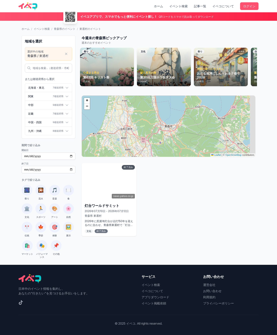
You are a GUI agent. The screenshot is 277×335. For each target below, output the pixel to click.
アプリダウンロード (155, 297)
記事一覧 (200, 6)
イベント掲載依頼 (154, 303)
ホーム (158, 6)
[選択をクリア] (66, 53)
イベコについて (223, 6)
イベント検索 (178, 6)
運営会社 (209, 285)
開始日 (25, 150)
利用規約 (209, 297)
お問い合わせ (212, 291)
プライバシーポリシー (218, 303)
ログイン (249, 6)
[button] (87, 101)
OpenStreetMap (233, 155)
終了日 (25, 163)
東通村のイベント (90, 28)
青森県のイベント (64, 28)
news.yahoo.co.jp (123, 196)
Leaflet (216, 155)
